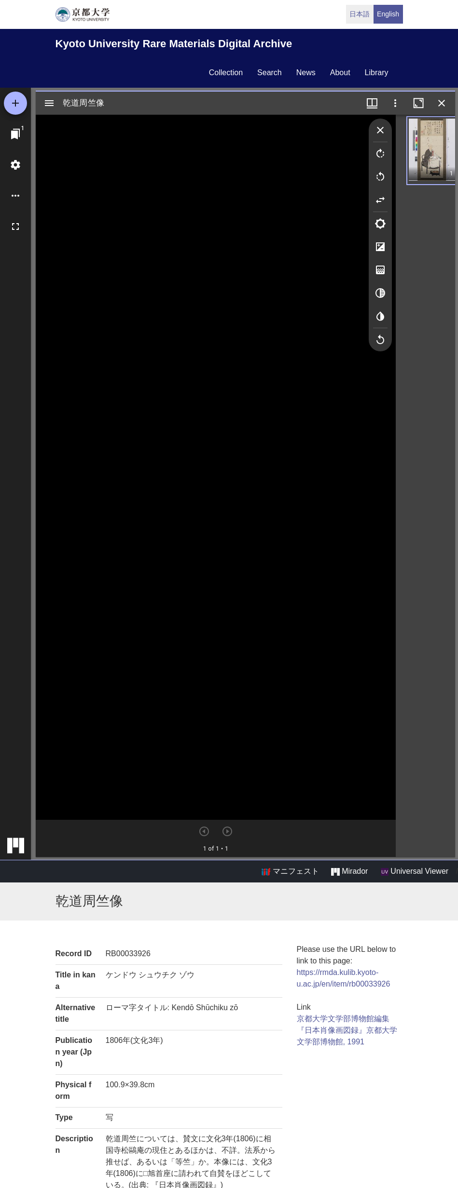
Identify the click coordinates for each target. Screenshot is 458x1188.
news (306, 72)
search (269, 72)
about (340, 72)
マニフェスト (290, 871)
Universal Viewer (414, 871)
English (388, 14)
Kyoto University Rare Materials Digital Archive (174, 44)
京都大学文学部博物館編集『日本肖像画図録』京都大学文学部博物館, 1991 (347, 1030)
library (377, 72)
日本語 (359, 14)
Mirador (349, 871)
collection (226, 72)
